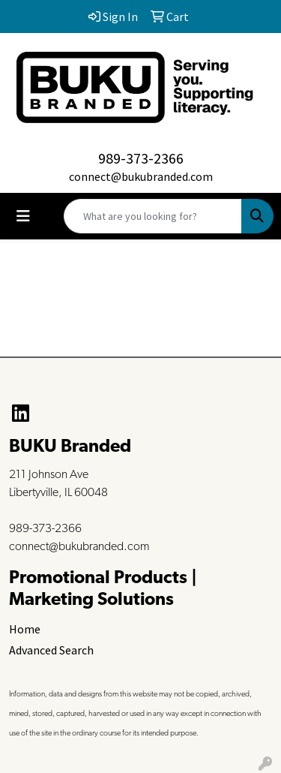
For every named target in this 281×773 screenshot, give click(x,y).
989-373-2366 (141, 158)
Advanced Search (51, 649)
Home (24, 628)
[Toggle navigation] (23, 216)
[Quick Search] (153, 216)
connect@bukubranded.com (141, 176)
